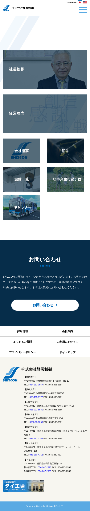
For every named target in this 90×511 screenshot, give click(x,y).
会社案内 (67, 331)
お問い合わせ (43, 305)
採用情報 (22, 331)
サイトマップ (67, 352)
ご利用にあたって (67, 341)
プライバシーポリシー (22, 352)
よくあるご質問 (22, 341)
